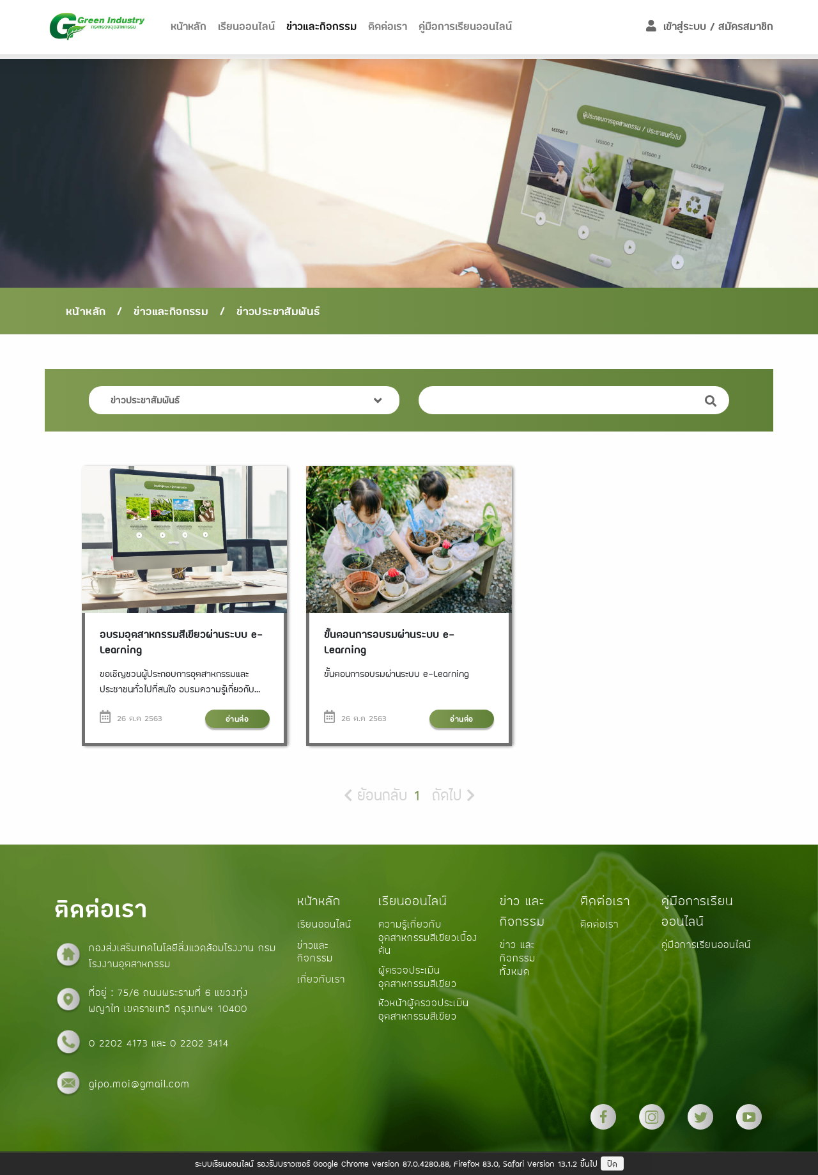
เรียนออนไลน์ (412, 900)
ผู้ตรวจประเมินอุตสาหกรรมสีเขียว (417, 976)
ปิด (612, 1163)
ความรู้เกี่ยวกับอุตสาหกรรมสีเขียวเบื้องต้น (427, 936)
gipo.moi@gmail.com (139, 1083)
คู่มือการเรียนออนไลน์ (465, 26)
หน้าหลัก (188, 26)
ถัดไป (453, 795)
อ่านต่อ (237, 719)
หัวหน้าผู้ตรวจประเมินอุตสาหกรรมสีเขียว (423, 1009)
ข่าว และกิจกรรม (522, 911)
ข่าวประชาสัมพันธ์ (278, 311)
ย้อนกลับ (375, 795)
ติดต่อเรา (387, 26)
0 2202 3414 (199, 1042)
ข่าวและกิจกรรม (321, 26)
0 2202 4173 (120, 1042)
